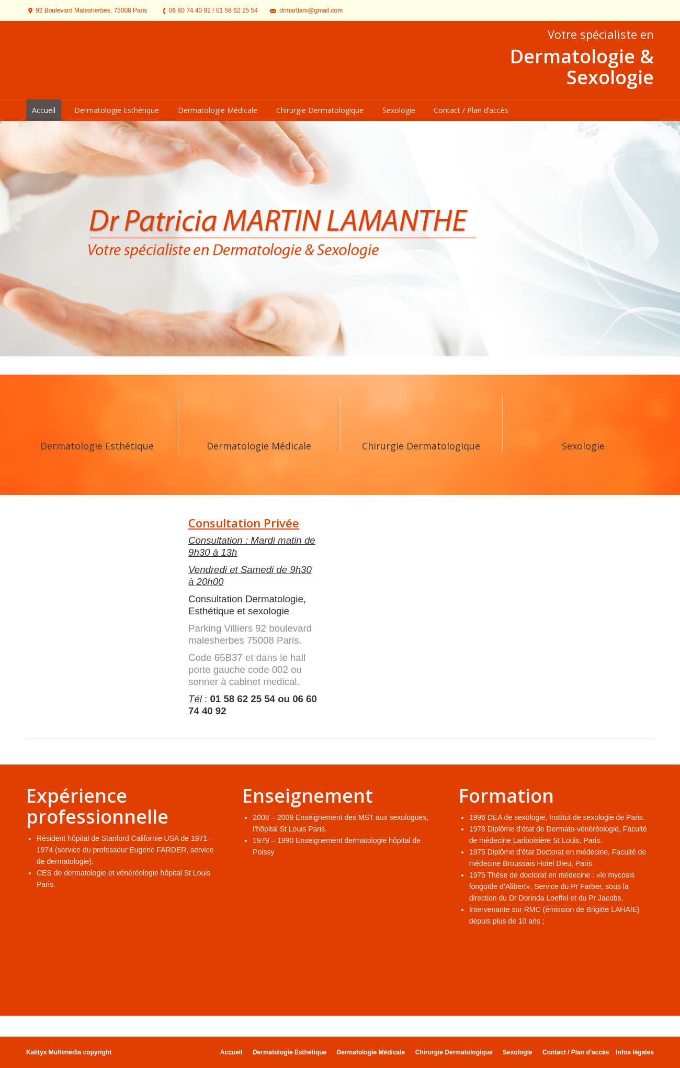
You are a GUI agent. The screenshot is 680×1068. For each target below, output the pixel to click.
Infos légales (635, 1052)
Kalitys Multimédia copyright (68, 1052)
